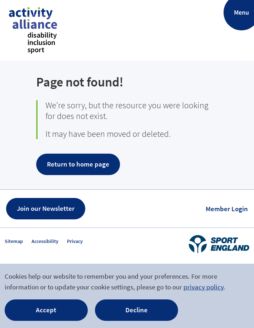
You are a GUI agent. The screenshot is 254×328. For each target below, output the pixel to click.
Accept (46, 309)
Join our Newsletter (46, 208)
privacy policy (203, 287)
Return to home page (78, 164)
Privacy (75, 241)
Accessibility (45, 241)
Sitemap (14, 241)
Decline (136, 309)
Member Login (227, 208)
